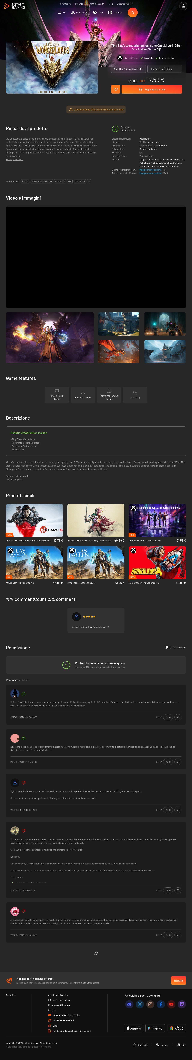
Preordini (79, 3)
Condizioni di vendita (58, 995)
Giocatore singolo (148, 166)
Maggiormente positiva (151, 169)
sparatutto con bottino (42, 181)
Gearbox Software (148, 149)
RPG (178, 166)
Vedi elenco (145, 138)
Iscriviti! (178, 980)
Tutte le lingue (175, 647)
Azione (160, 166)
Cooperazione (146, 159)
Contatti (52, 1010)
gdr (69, 181)
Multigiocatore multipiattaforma (166, 162)
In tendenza (65, 3)
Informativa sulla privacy (60, 1000)
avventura (60, 181)
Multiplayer (145, 162)
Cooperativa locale (163, 159)
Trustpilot (10, 995)
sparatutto (80, 181)
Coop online (178, 159)
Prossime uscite (96, 3)
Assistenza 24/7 (125, 3)
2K (141, 152)
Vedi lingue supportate (150, 142)
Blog (111, 3)
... (89, 181)
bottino (25, 181)
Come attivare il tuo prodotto (153, 145)
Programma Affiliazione (59, 1005)
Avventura (170, 166)
